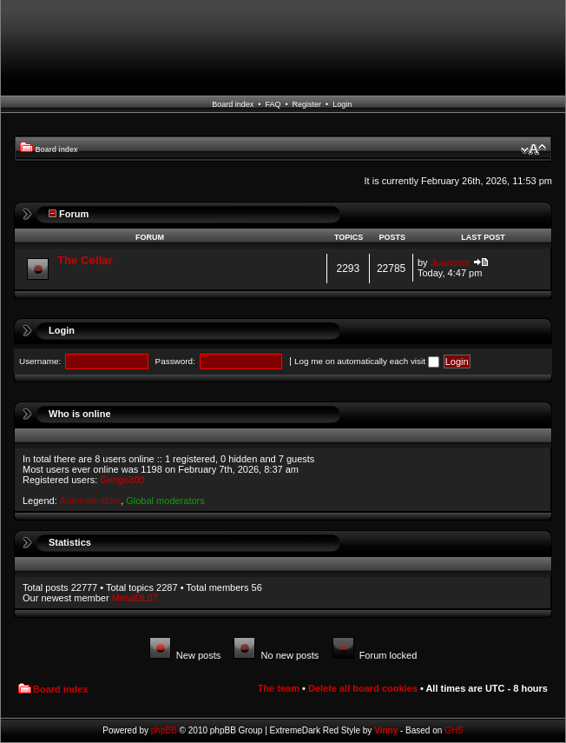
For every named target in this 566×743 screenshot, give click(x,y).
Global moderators (165, 500)
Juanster (451, 262)
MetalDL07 (135, 598)
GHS (454, 730)
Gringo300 (122, 479)
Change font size (533, 149)
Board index (232, 104)
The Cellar (85, 260)
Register (307, 104)
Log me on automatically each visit (366, 361)
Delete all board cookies (363, 688)
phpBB (164, 730)
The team (278, 688)
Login (342, 104)
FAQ (272, 104)
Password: (175, 361)
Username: (40, 361)
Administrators (90, 500)
